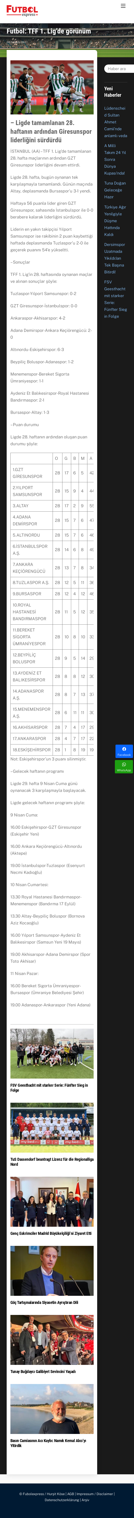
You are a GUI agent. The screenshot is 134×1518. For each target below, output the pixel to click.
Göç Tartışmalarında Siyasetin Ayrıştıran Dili (44, 1302)
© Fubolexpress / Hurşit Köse (42, 1494)
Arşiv (85, 1500)
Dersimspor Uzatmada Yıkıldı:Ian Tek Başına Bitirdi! (114, 258)
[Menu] (123, 5)
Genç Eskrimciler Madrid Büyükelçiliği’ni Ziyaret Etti (51, 1233)
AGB (70, 1494)
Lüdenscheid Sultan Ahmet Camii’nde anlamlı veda (115, 122)
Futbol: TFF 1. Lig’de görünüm (49, 31)
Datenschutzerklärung (62, 1500)
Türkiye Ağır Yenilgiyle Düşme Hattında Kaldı (115, 221)
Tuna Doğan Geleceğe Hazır (115, 190)
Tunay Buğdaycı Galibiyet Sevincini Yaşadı (43, 1371)
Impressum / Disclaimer (95, 1494)
